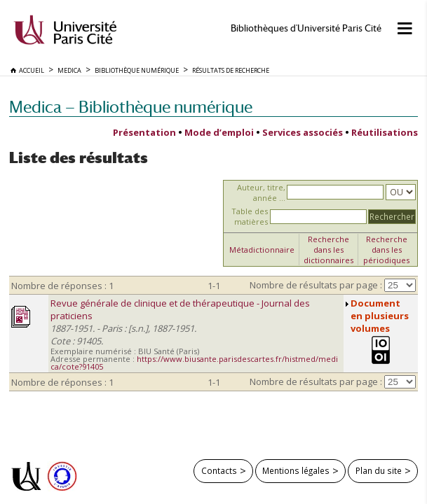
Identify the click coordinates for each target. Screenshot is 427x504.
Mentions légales (296, 470)
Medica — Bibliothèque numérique (130, 106)
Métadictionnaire (261, 249)
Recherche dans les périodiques (386, 249)
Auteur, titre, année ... (261, 192)
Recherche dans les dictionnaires (328, 249)
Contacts (219, 470)
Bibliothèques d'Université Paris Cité (306, 28)
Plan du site (378, 470)
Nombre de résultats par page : (316, 285)
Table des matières (249, 216)
